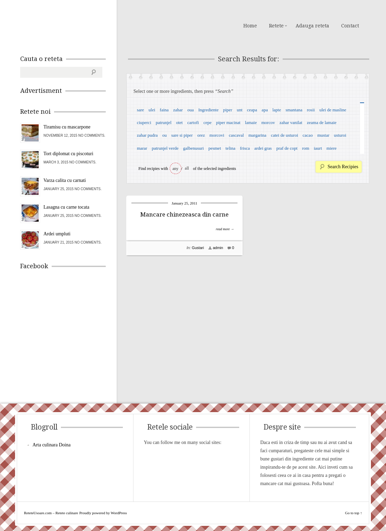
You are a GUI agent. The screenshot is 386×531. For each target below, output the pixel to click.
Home (250, 25)
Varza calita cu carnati (64, 180)
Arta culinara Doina (51, 444)
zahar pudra (147, 135)
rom (305, 148)
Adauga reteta (312, 25)
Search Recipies (342, 166)
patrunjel (163, 122)
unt (240, 109)
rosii (311, 109)
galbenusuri (193, 148)
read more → (225, 229)
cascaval (236, 135)
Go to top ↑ (353, 513)
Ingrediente (208, 109)
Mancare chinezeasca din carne (184, 214)
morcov (268, 122)
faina (164, 109)
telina (230, 148)
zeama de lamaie (322, 122)
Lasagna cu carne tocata (66, 207)
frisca (245, 148)
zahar (178, 109)
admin (218, 248)
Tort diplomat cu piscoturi (68, 153)
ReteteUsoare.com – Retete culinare (69, 25)
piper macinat (228, 122)
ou (164, 135)
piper (227, 109)
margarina (257, 135)
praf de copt (286, 148)
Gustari (198, 248)
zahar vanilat (291, 122)
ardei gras (263, 148)
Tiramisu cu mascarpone (66, 126)
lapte (276, 109)
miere (331, 148)
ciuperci (144, 122)
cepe (207, 122)
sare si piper (182, 135)
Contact (350, 25)
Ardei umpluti (56, 233)
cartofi (193, 122)
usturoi (340, 135)
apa (265, 109)
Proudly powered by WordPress (103, 513)
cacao (308, 135)
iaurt (318, 148)
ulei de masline (332, 109)
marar (142, 148)
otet (179, 122)
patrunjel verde (165, 148)
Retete (276, 25)
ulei (152, 109)
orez (201, 135)
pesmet (214, 148)
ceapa (252, 109)
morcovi (216, 135)
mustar (323, 135)
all (187, 168)
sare (140, 109)
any (175, 168)
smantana (293, 109)
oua (190, 109)
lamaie (251, 122)
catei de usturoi (284, 135)
